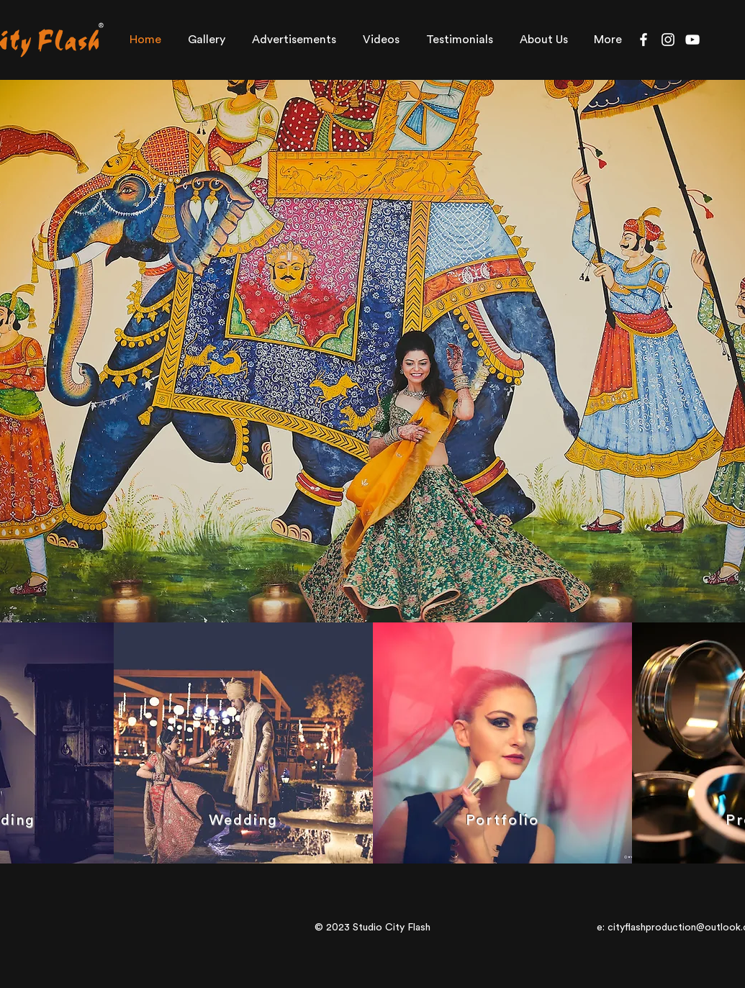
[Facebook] (643, 39)
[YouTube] (692, 39)
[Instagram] (668, 39)
